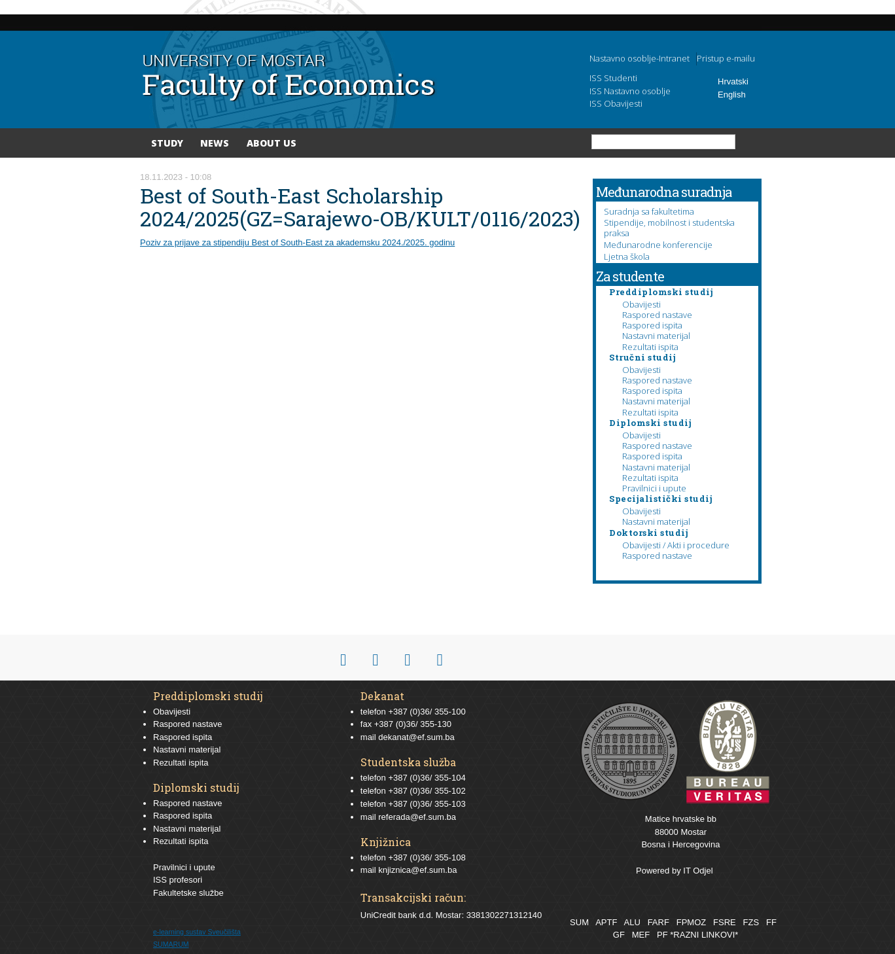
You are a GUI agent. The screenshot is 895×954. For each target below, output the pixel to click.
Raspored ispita (652, 325)
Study (167, 143)
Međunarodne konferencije (658, 245)
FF (771, 922)
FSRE (724, 922)
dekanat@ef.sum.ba (416, 737)
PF (662, 935)
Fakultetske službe (188, 893)
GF (619, 935)
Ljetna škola (627, 256)
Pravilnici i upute (654, 488)
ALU (631, 922)
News (214, 143)
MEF (641, 935)
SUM (579, 922)
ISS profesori (177, 880)
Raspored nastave (657, 315)
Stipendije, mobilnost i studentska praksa (669, 227)
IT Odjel (697, 870)
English (732, 94)
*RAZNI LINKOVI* (704, 935)
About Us (271, 143)
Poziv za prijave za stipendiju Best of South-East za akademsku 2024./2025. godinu (297, 242)
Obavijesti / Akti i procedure (675, 545)
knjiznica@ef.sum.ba (417, 870)
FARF (658, 922)
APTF (606, 922)
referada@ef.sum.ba (417, 817)
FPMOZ (691, 922)
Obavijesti (641, 304)
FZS (751, 922)
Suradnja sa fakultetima (649, 211)
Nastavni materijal (656, 336)
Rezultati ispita (650, 347)
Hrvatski (733, 81)
